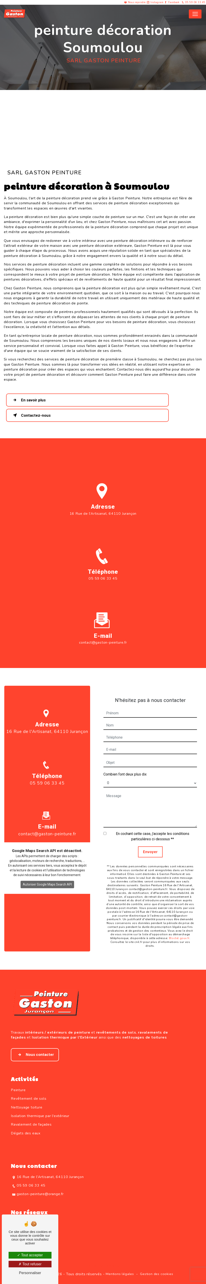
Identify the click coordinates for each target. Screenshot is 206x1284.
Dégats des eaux (25, 1133)
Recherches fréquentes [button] (103, 1265)
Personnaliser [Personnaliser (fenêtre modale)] (30, 1273)
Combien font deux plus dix (125, 764)
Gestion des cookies (156, 1274)
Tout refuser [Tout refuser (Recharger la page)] (30, 1264)
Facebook (173, 2)
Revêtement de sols (28, 1098)
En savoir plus (28, 400)
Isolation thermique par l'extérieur (40, 1115)
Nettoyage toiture (26, 1107)
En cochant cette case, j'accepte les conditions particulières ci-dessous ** (152, 826)
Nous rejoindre (137, 2)
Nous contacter (35, 1055)
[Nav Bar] (195, 13)
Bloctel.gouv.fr (179, 928)
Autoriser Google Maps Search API (47, 874)
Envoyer (150, 841)
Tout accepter (30, 1255)
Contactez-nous (31, 415)
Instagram (156, 2)
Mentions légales (120, 1274)
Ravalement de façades (31, 1124)
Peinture (18, 1090)
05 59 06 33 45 (192, 2)
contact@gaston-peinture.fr (103, 632)
